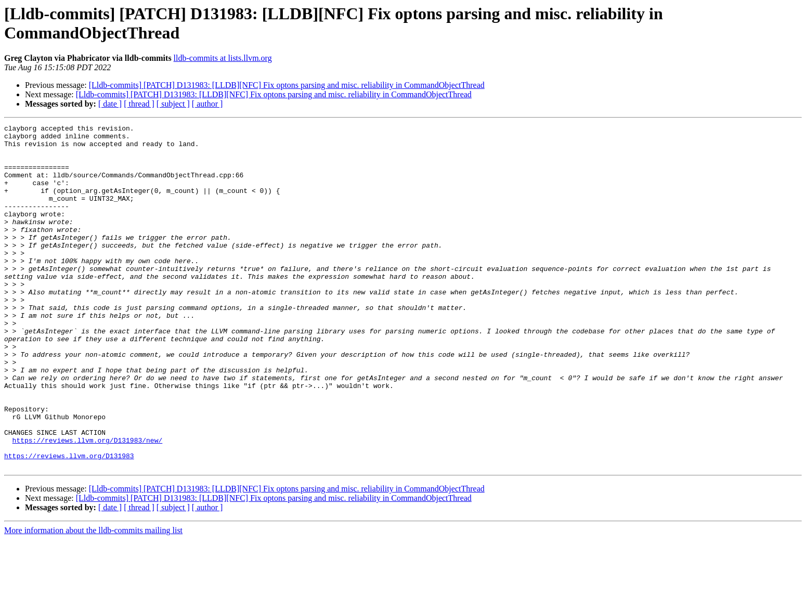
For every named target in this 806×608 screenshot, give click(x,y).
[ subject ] (173, 103)
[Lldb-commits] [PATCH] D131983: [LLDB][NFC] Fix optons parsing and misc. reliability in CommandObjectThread (287, 85)
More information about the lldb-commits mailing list (93, 598)
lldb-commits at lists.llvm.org (223, 58)
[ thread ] (139, 103)
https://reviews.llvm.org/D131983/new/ (87, 504)
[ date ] (110, 103)
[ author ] (207, 103)
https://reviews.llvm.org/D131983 (69, 522)
